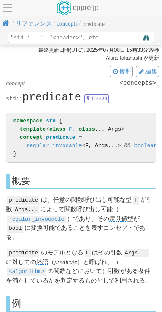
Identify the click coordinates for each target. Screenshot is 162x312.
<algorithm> (26, 269)
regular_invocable (54, 145)
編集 (147, 71)
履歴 (121, 71)
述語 (42, 260)
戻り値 (118, 218)
